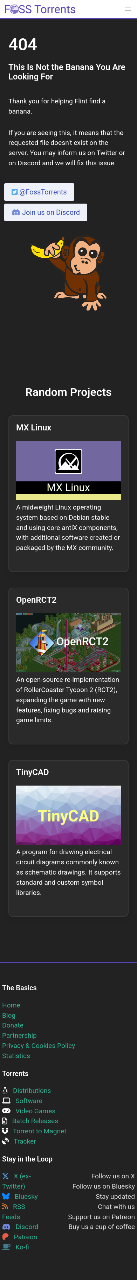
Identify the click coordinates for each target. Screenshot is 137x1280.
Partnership (19, 1035)
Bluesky (20, 1196)
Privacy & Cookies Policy (38, 1046)
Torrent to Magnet (34, 1131)
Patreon (19, 1237)
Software (22, 1101)
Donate (12, 1025)
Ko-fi (15, 1247)
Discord (20, 1227)
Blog (8, 1015)
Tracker (19, 1141)
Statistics (16, 1056)
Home (11, 1005)
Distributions (26, 1091)
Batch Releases (30, 1121)
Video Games (28, 1111)
